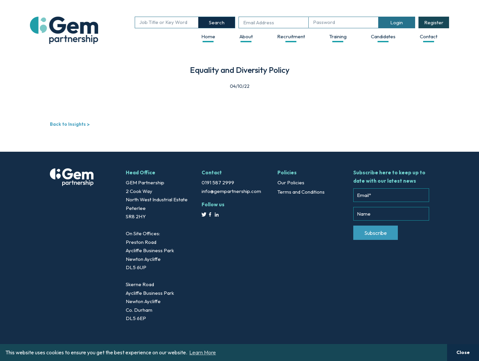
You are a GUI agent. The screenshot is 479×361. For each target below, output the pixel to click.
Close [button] (463, 352)
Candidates (383, 36)
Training (338, 36)
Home (208, 36)
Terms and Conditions (301, 192)
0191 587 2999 (218, 182)
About (246, 36)
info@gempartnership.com (231, 191)
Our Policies (290, 182)
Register (433, 22)
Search (217, 22)
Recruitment (291, 36)
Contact (428, 36)
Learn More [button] (202, 352)
